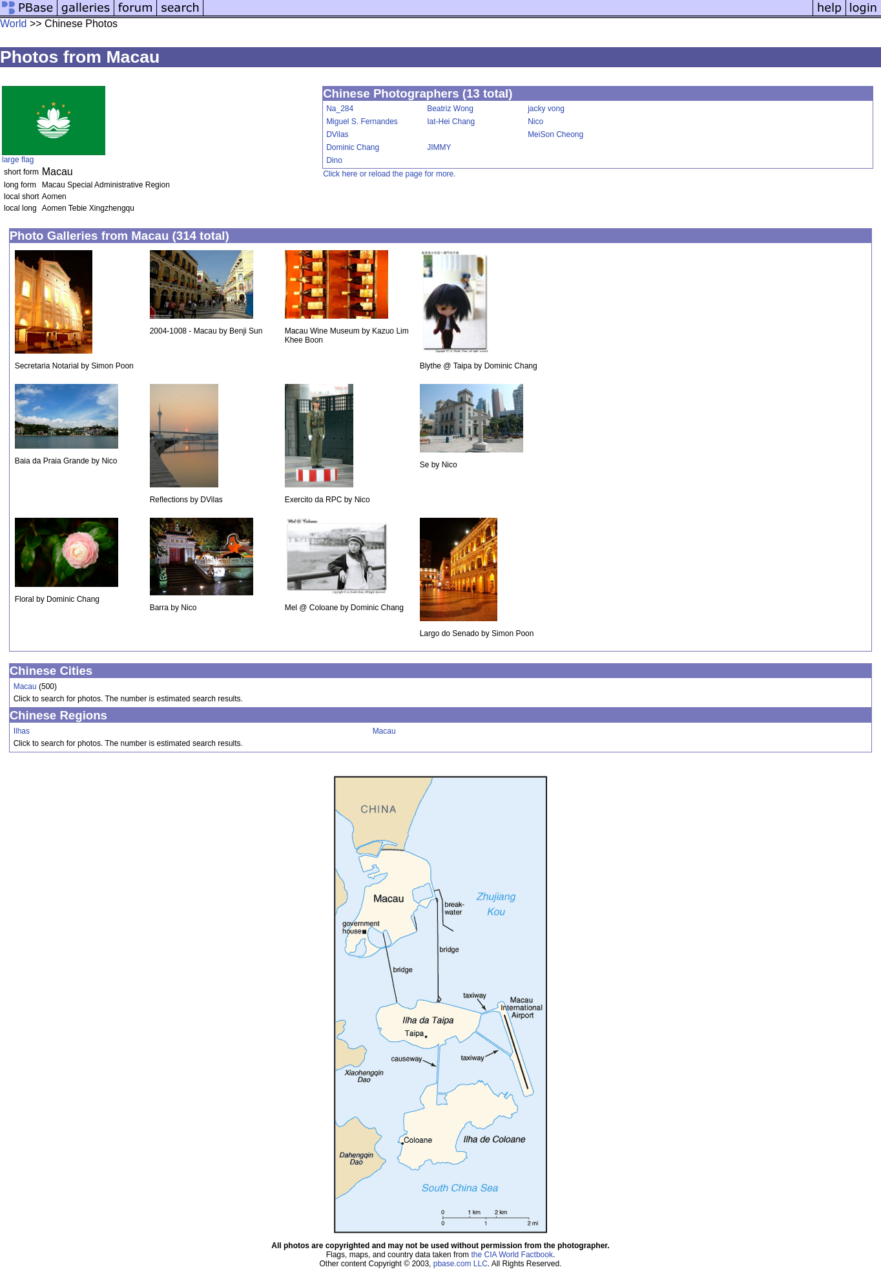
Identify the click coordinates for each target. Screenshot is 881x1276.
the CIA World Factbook (512, 1254)
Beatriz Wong (450, 108)
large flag (18, 159)
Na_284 (339, 108)
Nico (535, 121)
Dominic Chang (352, 147)
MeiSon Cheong (555, 134)
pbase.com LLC (460, 1263)
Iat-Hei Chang (451, 121)
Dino (334, 160)
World (13, 23)
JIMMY (439, 147)
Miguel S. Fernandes (362, 121)
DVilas (337, 134)
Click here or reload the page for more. (389, 173)
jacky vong (546, 108)
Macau (25, 686)
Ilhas (22, 731)
